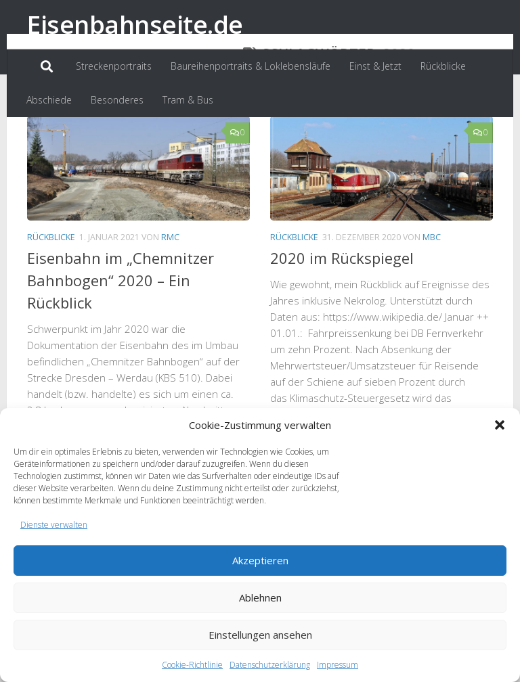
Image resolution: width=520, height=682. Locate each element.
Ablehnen (260, 597)
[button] (499, 425)
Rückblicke (443, 66)
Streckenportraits (114, 66)
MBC (431, 299)
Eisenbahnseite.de (135, 24)
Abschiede (49, 99)
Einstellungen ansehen (260, 634)
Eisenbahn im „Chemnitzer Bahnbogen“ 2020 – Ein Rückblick (120, 342)
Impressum (337, 664)
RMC (170, 299)
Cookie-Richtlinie (192, 664)
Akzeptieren (260, 560)
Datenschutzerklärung (270, 664)
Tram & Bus (187, 99)
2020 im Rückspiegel (342, 320)
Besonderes (117, 99)
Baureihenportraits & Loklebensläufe (250, 66)
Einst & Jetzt (375, 66)
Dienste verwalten (53, 524)
